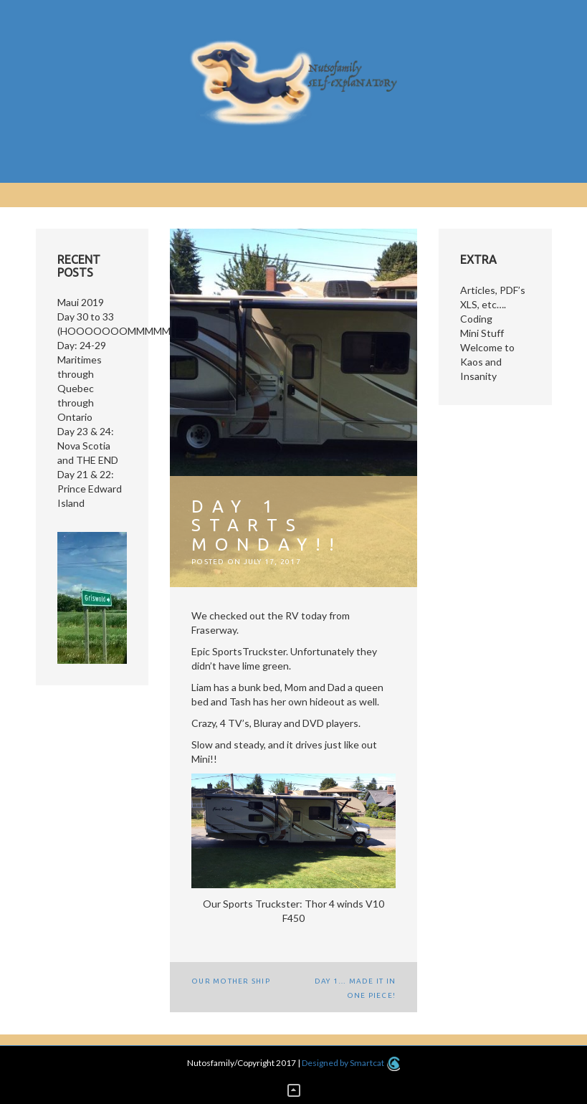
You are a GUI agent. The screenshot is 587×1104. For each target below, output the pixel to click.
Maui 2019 (80, 302)
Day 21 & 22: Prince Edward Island (89, 488)
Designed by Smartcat (351, 1062)
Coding (476, 319)
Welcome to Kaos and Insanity (487, 361)
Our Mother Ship (230, 981)
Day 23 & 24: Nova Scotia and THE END (87, 445)
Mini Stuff (482, 333)
